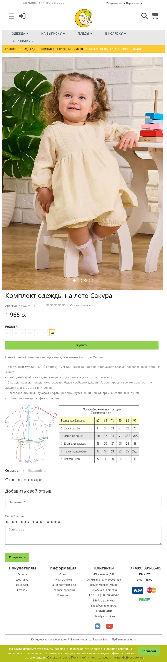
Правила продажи (63, 590)
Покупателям (115, 3)
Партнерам (134, 3)
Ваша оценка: (15, 516)
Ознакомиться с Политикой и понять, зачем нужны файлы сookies (95, 657)
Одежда (20, 34)
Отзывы (12, 470)
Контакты (63, 595)
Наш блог (22, 585)
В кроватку (22, 41)
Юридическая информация (49, 640)
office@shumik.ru (104, 616)
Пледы (85, 34)
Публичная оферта (124, 640)
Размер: (11, 326)
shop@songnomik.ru (104, 606)
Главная (11, 49)
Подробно (37, 470)
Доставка (22, 580)
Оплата (22, 574)
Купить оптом (63, 580)
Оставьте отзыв (80, 306)
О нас (63, 574)
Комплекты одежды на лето (62, 49)
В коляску (115, 34)
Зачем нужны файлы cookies (89, 640)
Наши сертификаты (63, 585)
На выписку (53, 34)
